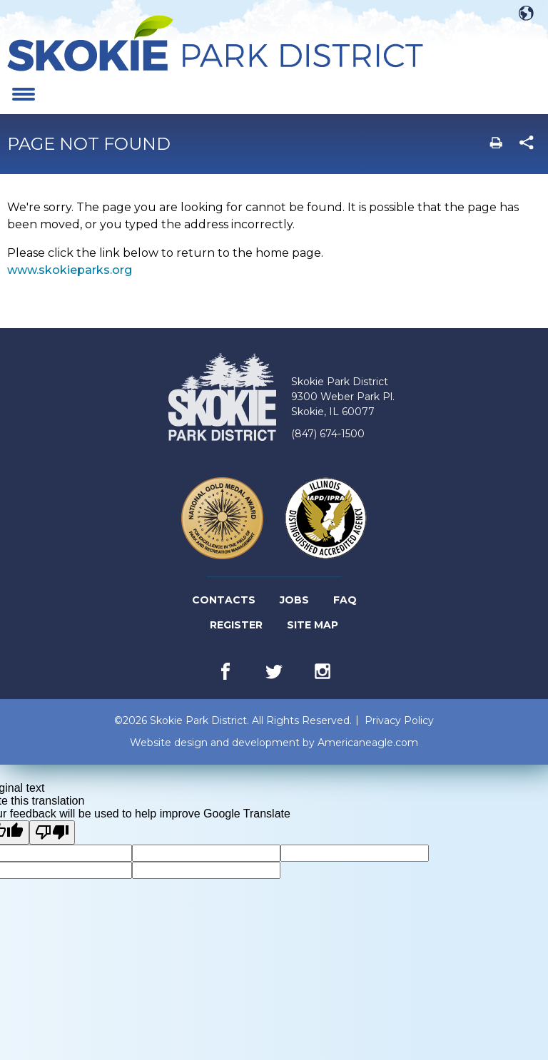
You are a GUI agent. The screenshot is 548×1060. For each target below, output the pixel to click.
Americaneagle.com (368, 742)
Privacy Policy (399, 720)
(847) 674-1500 (328, 433)
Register (237, 625)
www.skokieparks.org (69, 270)
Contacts (223, 599)
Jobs (295, 600)
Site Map (312, 624)
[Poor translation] (52, 832)
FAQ (345, 599)
